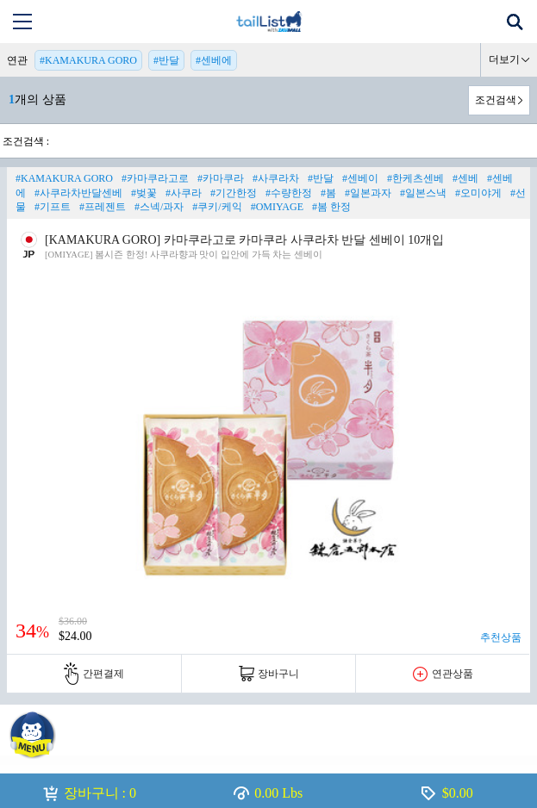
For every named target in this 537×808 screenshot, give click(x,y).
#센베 (465, 178)
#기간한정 (233, 193)
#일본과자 (368, 193)
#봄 (328, 193)
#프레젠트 (102, 207)
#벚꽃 (144, 193)
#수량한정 (288, 193)
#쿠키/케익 (216, 207)
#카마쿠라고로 (155, 178)
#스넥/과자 (159, 207)
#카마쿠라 (220, 178)
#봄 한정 (331, 207)
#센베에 (214, 60)
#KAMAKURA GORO (88, 60)
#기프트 (52, 207)
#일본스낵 (423, 193)
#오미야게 (478, 193)
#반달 (166, 60)
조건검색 (495, 100)
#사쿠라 (183, 193)
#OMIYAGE (277, 207)
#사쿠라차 (276, 178)
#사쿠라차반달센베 (78, 193)
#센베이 (360, 178)
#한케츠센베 (415, 178)
